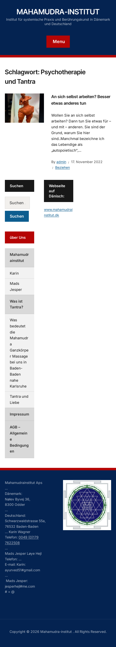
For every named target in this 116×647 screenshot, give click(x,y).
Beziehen (62, 167)
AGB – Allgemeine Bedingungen (19, 439)
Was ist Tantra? (16, 304)
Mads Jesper (16, 286)
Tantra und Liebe (19, 399)
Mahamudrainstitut (19, 257)
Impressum (19, 414)
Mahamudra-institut (58, 11)
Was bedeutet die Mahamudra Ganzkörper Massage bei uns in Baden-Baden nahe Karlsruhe (19, 353)
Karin (14, 273)
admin (61, 162)
